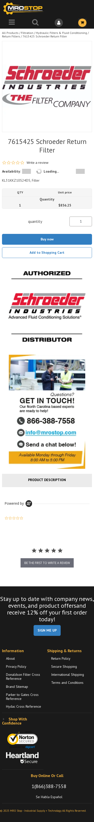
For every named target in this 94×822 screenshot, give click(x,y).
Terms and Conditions (67, 682)
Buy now (47, 239)
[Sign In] (59, 23)
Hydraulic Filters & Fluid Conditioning (61, 33)
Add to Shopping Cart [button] (47, 252)
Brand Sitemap (17, 686)
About (10, 658)
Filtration (27, 33)
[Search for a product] (35, 23)
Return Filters (11, 36)
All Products (10, 33)
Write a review (37, 163)
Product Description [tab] (47, 480)
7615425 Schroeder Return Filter (45, 36)
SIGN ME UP (47, 630)
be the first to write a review (47, 563)
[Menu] (12, 23)
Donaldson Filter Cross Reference (23, 676)
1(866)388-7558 (49, 786)
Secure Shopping (64, 666)
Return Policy (60, 658)
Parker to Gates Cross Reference (22, 696)
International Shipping (67, 674)
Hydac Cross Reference (23, 706)
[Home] (24, 8)
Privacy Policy (16, 666)
